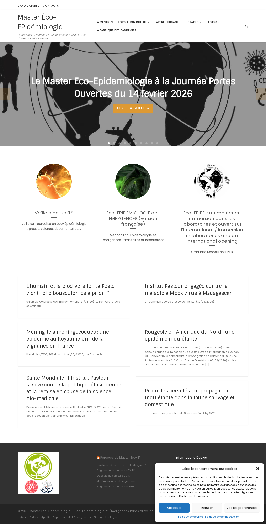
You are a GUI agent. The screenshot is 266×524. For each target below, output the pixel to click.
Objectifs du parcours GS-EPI (114, 475)
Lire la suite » (133, 108)
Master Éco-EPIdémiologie (50, 511)
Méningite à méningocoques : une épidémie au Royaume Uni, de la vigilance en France (67, 339)
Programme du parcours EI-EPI (115, 486)
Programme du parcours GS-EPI (116, 470)
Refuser (207, 508)
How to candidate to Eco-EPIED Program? (121, 465)
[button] (258, 469)
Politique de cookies (190, 516)
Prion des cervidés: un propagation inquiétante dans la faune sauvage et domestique (190, 397)
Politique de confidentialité (222, 516)
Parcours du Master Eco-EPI (120, 457)
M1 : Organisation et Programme (116, 481)
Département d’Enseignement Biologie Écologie (85, 517)
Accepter (174, 508)
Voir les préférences (242, 508)
